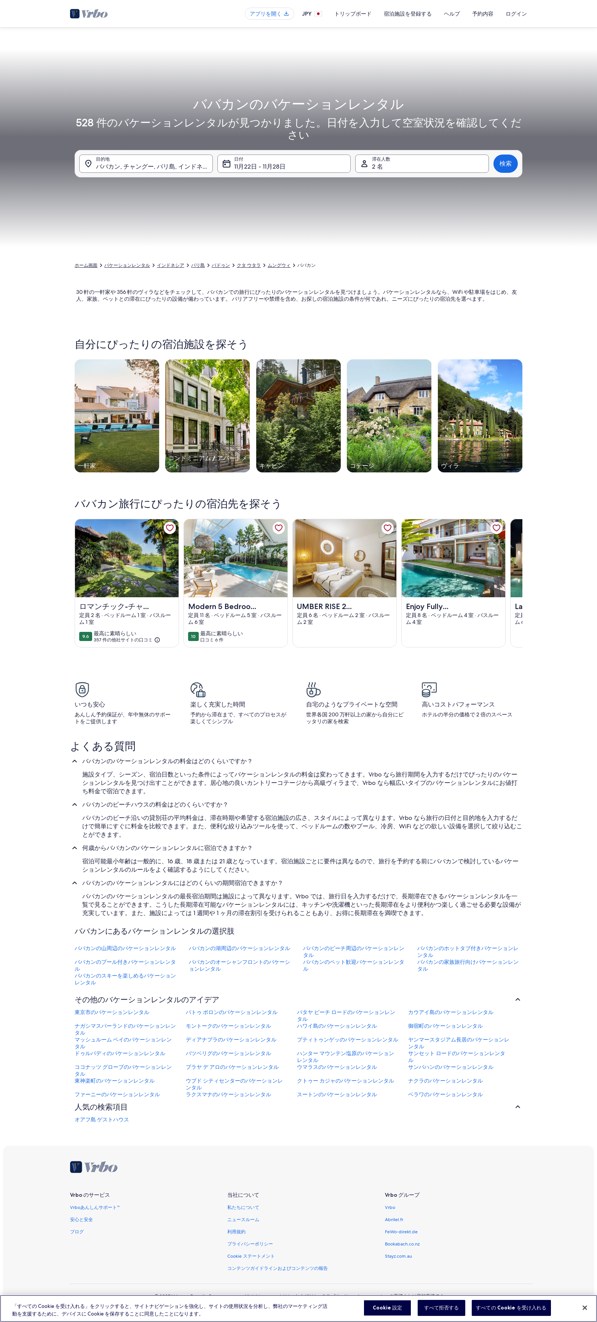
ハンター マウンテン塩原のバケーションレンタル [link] (345, 1057)
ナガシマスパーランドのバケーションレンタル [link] (125, 1029)
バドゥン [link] (221, 265)
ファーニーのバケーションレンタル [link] (117, 1094)
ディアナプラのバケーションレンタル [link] (231, 1039)
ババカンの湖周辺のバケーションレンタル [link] (239, 948)
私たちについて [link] (243, 1207)
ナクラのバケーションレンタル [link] (445, 1080)
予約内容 (482, 13)
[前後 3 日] (304, 221)
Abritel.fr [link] (394, 1220)
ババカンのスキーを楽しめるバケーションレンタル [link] (125, 979)
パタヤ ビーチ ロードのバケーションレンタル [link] (346, 1015)
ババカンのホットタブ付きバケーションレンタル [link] (468, 951)
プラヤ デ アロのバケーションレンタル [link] (232, 1067)
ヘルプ (452, 13)
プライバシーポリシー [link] (250, 1244)
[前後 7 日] (328, 221)
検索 (506, 163)
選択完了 (444, 244)
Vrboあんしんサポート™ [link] (95, 1207)
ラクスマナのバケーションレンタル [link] (228, 1094)
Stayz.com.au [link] (398, 1256)
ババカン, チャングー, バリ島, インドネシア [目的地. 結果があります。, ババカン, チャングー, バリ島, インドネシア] (154, 167)
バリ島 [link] (198, 265)
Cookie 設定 (387, 1312)
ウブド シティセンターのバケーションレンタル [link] (234, 1084)
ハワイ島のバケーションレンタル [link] (337, 1025)
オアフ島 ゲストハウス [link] (102, 1119)
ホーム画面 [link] (86, 265)
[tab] (279, 35)
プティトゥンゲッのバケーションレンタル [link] (347, 1039)
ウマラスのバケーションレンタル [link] (337, 1067)
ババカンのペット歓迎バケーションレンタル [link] (353, 965)
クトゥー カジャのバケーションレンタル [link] (345, 1080)
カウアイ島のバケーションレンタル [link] (450, 1012)
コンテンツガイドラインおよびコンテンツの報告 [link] (277, 1268)
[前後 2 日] (280, 221)
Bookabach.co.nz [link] (402, 1244)
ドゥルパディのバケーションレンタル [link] (120, 1053)
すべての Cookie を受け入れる (511, 1312)
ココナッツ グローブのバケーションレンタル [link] (123, 1070)
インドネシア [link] (170, 265)
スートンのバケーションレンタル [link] (337, 1094)
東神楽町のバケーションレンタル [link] (115, 1080)
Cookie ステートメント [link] (251, 1256)
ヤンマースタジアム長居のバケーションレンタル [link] (458, 1043)
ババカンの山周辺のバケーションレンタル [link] (125, 948)
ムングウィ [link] (279, 265)
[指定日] (231, 221)
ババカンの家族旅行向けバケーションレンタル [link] (468, 965)
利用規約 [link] (236, 1232)
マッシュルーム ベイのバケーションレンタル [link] (123, 1043)
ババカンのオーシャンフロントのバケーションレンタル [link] (239, 965)
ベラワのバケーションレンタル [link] (445, 1094)
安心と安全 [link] (81, 1220)
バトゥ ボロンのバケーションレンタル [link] (232, 1012)
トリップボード (353, 13)
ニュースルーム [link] (243, 1220)
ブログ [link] (77, 1232)
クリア (409, 244)
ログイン (516, 13)
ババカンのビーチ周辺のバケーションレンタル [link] (353, 951)
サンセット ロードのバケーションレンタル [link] (456, 1057)
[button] (324, 117)
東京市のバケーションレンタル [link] (112, 1012)
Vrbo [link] (390, 1207)
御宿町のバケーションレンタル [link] (445, 1025)
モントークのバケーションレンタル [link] (228, 1025)
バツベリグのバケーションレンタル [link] (228, 1053)
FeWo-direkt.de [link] (401, 1232)
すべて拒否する (441, 1312)
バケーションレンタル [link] (127, 265)
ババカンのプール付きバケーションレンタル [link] (125, 965)
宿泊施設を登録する (408, 13)
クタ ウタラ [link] (249, 265)
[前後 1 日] (256, 221)
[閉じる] (584, 1312)
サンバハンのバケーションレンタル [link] (450, 1067)
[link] (170, 528)
